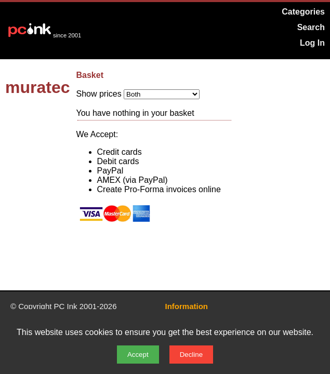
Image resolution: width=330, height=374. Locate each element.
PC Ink (65, 306)
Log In (312, 42)
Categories (303, 11)
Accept (138, 354)
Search (311, 27)
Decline (191, 354)
